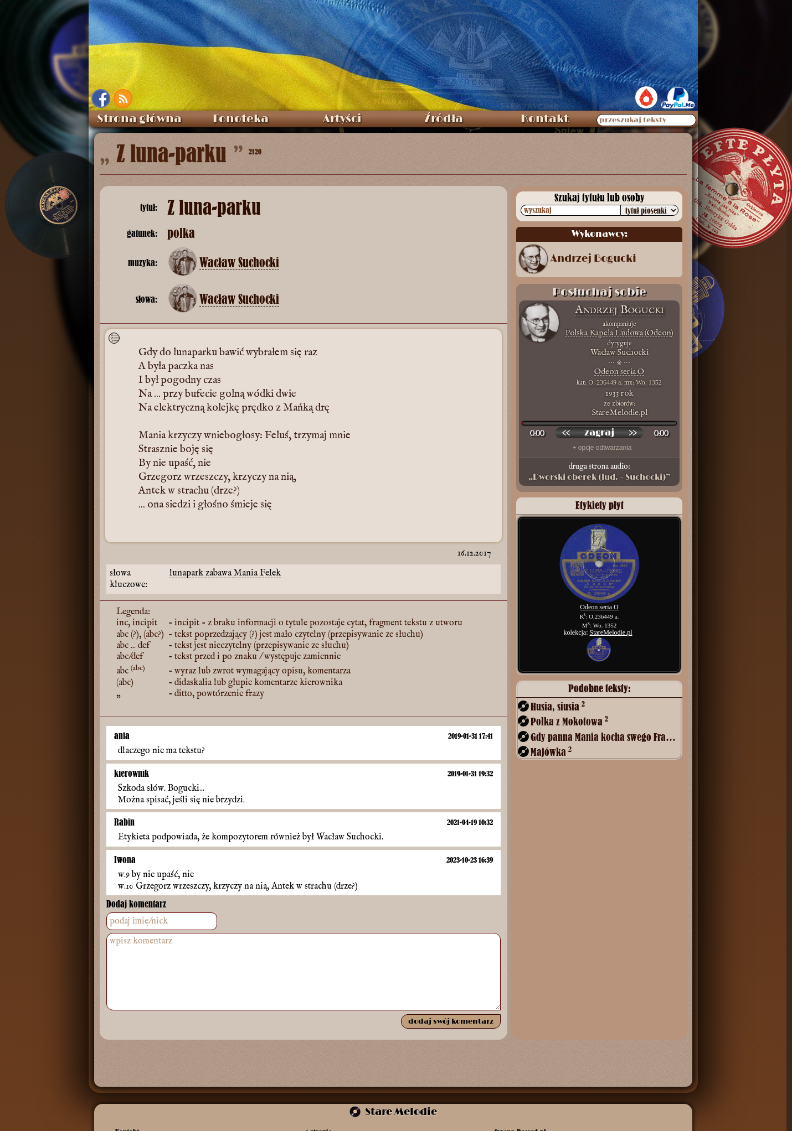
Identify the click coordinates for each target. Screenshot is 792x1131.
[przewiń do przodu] (632, 432)
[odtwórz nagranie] (599, 432)
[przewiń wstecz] (566, 432)
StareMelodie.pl (611, 632)
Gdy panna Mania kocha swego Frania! (605, 736)
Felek (270, 573)
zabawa (219, 573)
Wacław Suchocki (239, 263)
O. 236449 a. (605, 382)
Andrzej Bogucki (593, 259)
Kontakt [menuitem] (545, 119)
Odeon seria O (619, 371)
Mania (247, 573)
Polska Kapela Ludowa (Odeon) (619, 333)
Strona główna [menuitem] (139, 119)
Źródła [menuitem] (443, 119)
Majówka (551, 751)
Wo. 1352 (648, 382)
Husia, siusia (558, 706)
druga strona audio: (599, 472)
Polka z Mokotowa (569, 721)
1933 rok (619, 393)
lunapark (187, 573)
